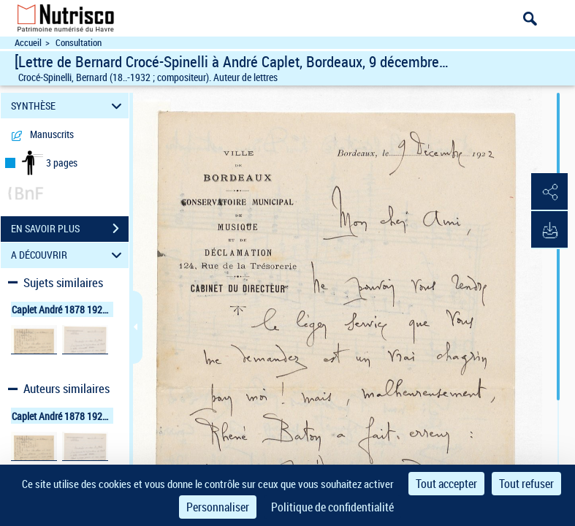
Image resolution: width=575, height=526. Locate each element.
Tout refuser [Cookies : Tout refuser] (526, 484)
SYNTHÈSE (68, 105)
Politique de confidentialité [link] (332, 507)
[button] (549, 192)
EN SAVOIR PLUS (70, 228)
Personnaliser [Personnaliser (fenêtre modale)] (217, 507)
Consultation (79, 43)
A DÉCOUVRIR (68, 255)
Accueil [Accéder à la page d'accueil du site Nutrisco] (28, 43)
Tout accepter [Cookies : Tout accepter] (446, 484)
